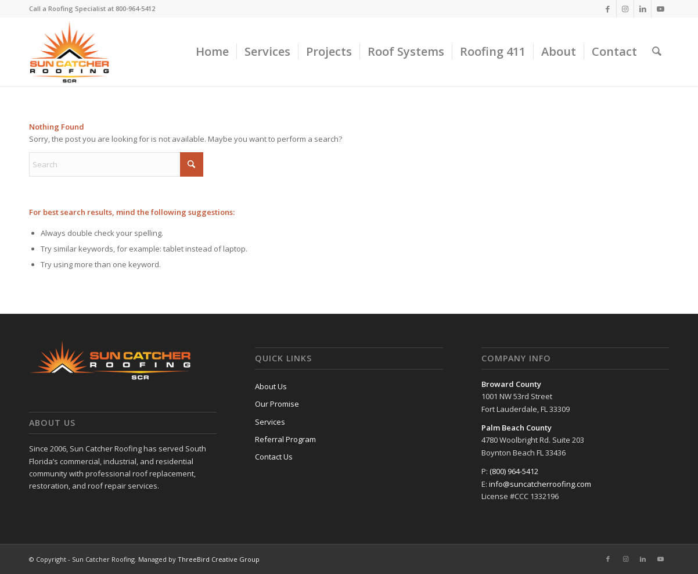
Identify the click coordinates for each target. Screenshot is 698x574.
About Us (271, 386)
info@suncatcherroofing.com (540, 484)
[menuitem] (212, 51)
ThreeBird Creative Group (219, 559)
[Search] (657, 51)
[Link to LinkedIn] (642, 8)
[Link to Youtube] (660, 8)
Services (270, 422)
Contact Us (274, 456)
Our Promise (277, 404)
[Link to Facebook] (607, 8)
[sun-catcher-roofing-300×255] (69, 51)
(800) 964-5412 (514, 471)
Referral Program (285, 439)
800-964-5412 (135, 8)
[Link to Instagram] (625, 8)
